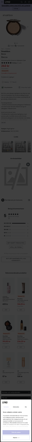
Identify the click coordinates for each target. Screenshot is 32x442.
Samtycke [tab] (6, 407)
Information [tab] (16, 407)
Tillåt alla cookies (16, 432)
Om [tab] (26, 407)
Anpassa (16, 437)
